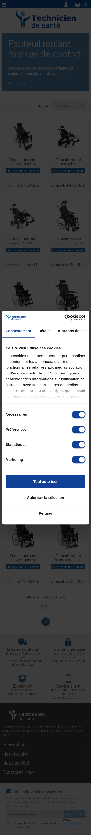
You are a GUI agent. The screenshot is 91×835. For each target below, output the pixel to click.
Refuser (45, 513)
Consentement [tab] (18, 331)
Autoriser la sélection (45, 497)
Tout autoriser (45, 481)
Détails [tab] (44, 331)
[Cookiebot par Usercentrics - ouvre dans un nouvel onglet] (64, 317)
